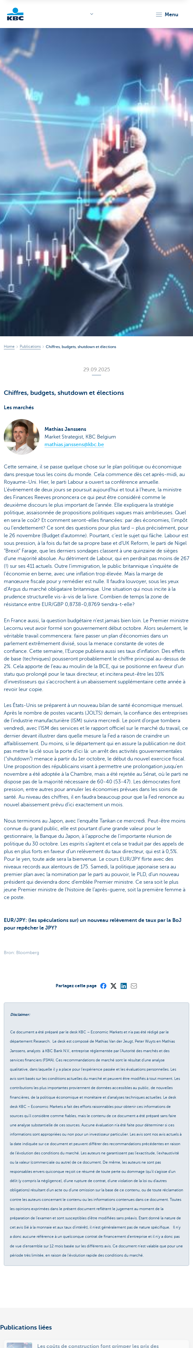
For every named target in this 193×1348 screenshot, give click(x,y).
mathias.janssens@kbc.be (74, 444)
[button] (166, 15)
